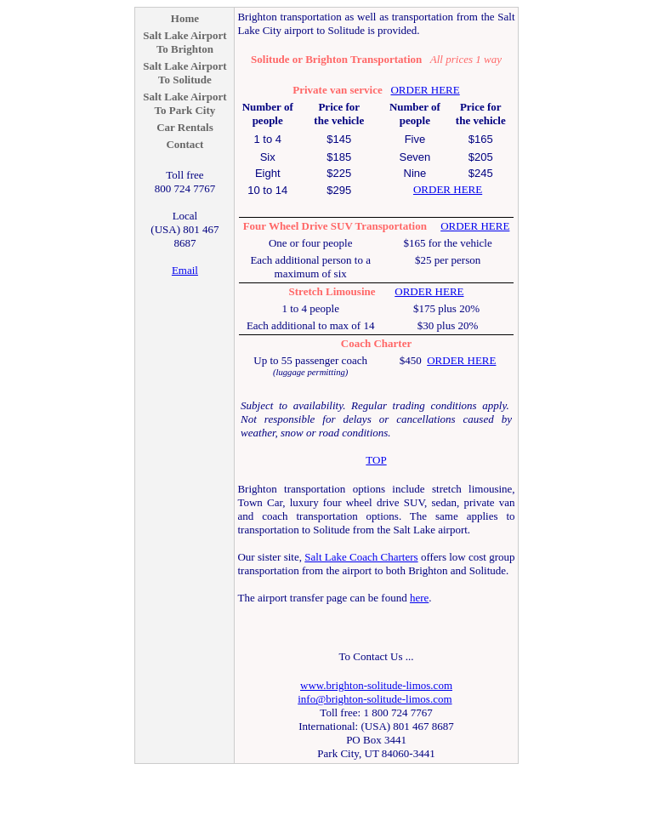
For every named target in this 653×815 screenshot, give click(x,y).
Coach (356, 343)
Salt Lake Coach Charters (360, 556)
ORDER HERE (424, 89)
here (419, 597)
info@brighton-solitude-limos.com (374, 698)
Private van (319, 89)
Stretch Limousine (332, 291)
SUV (342, 225)
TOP (376, 459)
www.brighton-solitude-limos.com (376, 685)
